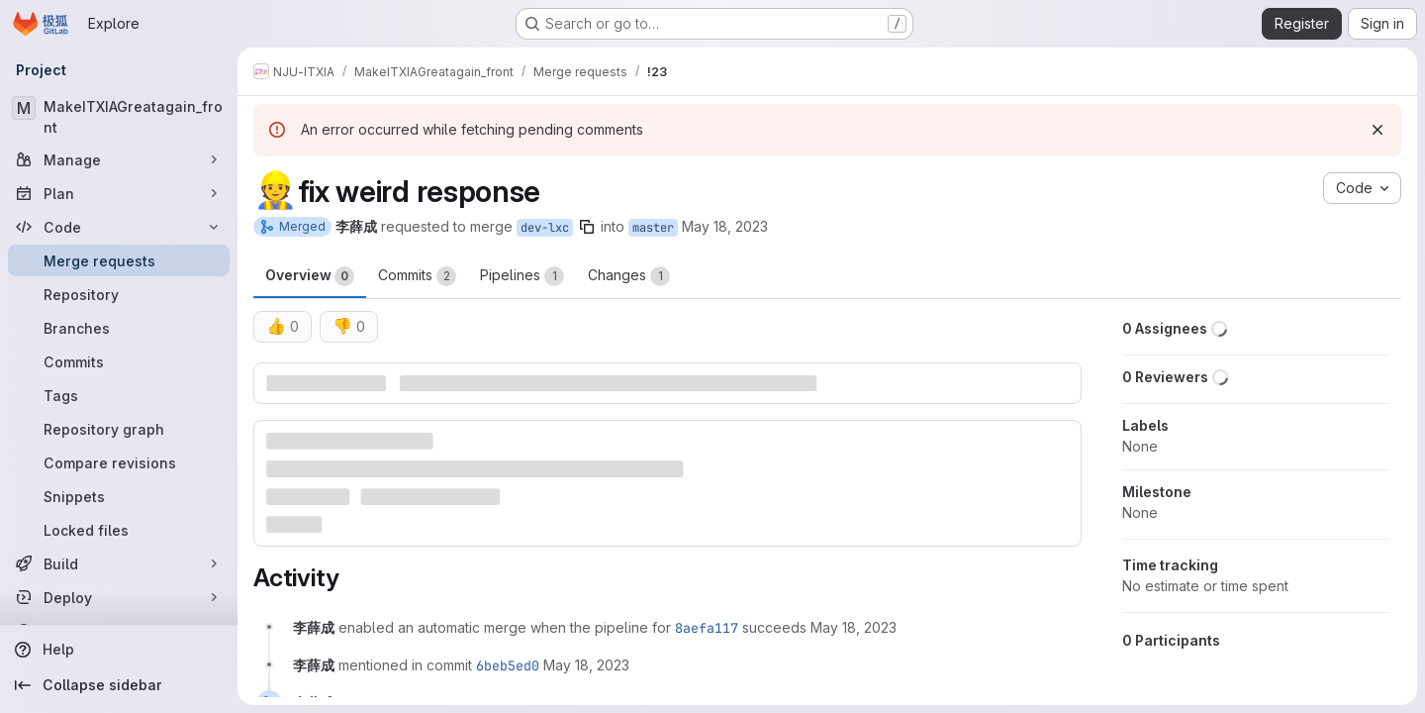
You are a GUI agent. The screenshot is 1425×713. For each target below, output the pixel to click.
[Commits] (119, 361)
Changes (629, 276)
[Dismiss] (1377, 130)
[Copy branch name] (587, 227)
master (653, 228)
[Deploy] (119, 597)
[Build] (119, 563)
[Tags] (119, 395)
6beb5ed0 (507, 665)
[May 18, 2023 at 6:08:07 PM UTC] (586, 665)
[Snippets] (119, 496)
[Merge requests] (119, 260)
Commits (417, 276)
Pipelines (522, 276)
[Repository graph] (119, 429)
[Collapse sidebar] (119, 685)
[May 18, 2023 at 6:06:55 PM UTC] (853, 627)
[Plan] (119, 193)
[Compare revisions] (119, 462)
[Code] (119, 227)
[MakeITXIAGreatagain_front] (119, 117)
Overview (309, 276)
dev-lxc (545, 228)
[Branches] (119, 328)
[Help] (119, 649)
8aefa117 (706, 628)
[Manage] (119, 159)
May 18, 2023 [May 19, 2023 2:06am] (725, 226)
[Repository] (119, 294)
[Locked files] (119, 530)
